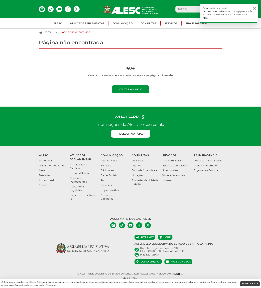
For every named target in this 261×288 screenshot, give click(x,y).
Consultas (148, 23)
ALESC (57, 23)
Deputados (45, 160)
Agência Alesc (109, 160)
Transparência (196, 23)
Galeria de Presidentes (52, 165)
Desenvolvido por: (166, 273)
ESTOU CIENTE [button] (250, 283)
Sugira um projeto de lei (83, 197)
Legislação (138, 160)
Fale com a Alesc (172, 160)
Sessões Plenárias (80, 173)
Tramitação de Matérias (78, 166)
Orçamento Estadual (206, 170)
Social (42, 185)
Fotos (104, 180)
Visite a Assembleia (173, 175)
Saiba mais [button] (51, 285)
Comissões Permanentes (78, 180)
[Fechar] (254, 8)
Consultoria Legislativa (77, 188)
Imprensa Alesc (110, 190)
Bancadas (44, 175)
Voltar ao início (130, 89)
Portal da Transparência (207, 160)
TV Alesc (106, 165)
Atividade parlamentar (87, 23)
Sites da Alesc (170, 170)
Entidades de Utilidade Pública (145, 182)
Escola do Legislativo (175, 165)
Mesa (42, 170)
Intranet (167, 180)
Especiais (106, 185)
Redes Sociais (109, 175)
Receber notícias (130, 133)
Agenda (136, 165)
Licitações (137, 175)
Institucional (46, 180)
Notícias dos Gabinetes (108, 197)
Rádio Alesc (108, 170)
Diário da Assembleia (144, 170)
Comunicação (123, 23)
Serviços (170, 23)
